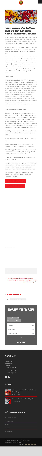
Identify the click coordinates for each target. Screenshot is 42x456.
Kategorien (7, 299)
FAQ (26, 440)
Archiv (8, 428)
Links (8, 424)
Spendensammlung (19, 442)
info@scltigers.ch (11, 373)
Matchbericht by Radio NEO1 (14, 186)
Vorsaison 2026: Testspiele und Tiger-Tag (23, 399)
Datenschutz (20, 440)
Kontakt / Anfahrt (11, 417)
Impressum (10, 431)
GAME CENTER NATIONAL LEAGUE (15, 181)
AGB (29, 440)
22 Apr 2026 (17, 394)
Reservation (10, 421)
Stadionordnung (9, 442)
